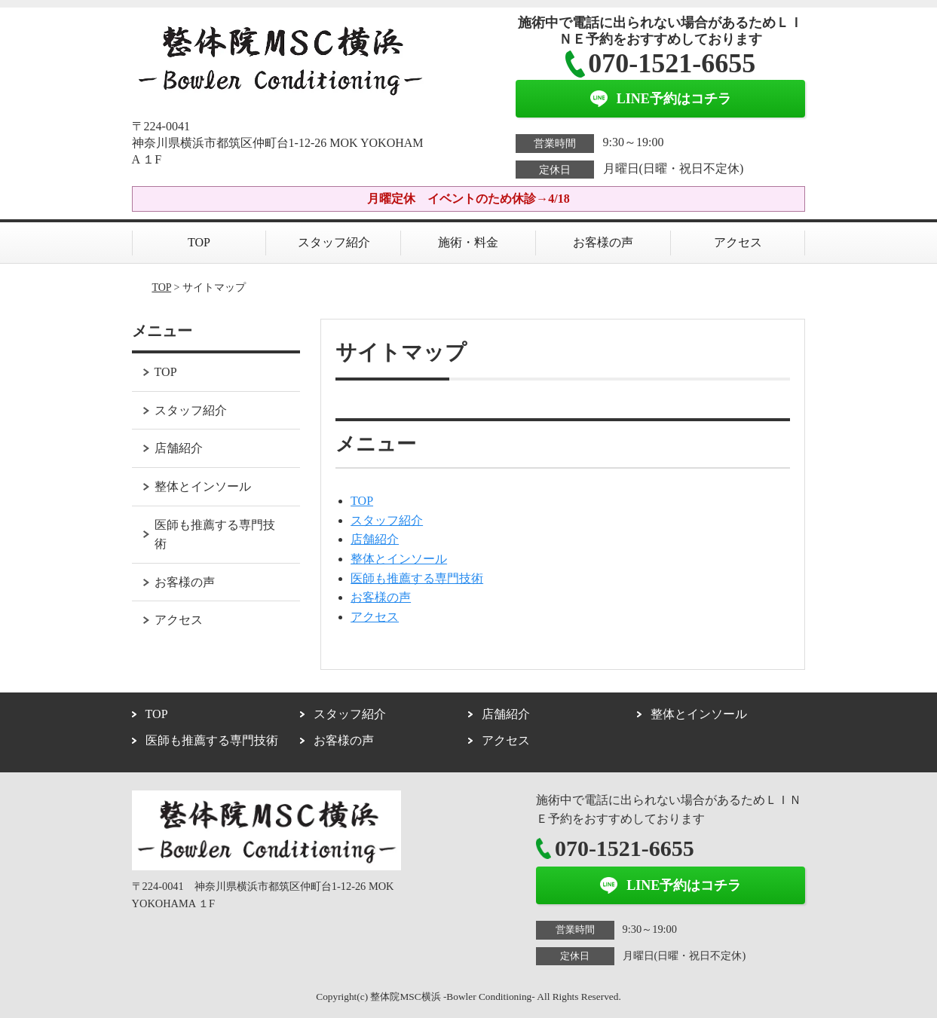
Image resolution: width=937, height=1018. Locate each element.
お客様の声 (603, 242)
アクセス (738, 242)
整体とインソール (399, 558)
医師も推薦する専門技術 (417, 578)
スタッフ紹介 (334, 242)
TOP (199, 242)
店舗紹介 (375, 539)
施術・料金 (468, 242)
